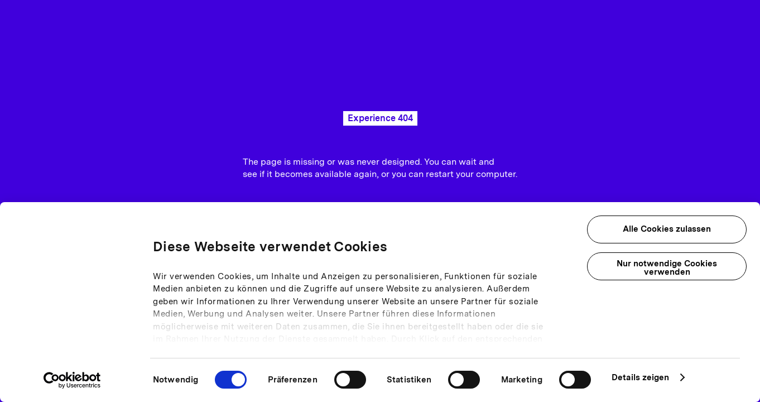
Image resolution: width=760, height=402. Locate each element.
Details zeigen (640, 377)
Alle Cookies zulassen (667, 229)
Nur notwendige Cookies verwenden (667, 268)
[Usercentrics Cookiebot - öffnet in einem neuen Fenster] (72, 380)
